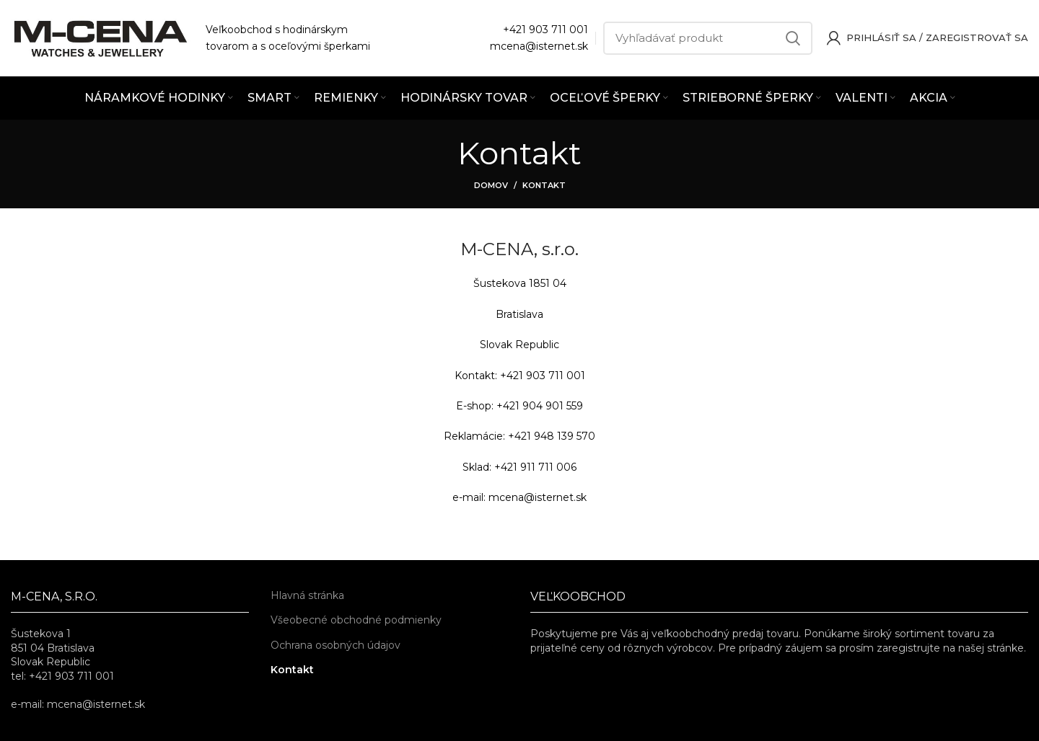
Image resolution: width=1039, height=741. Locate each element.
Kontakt (292, 669)
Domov (491, 185)
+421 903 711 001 (545, 29)
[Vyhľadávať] (707, 38)
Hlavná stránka (307, 595)
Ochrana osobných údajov (335, 645)
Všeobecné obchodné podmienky (356, 619)
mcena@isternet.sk (539, 46)
